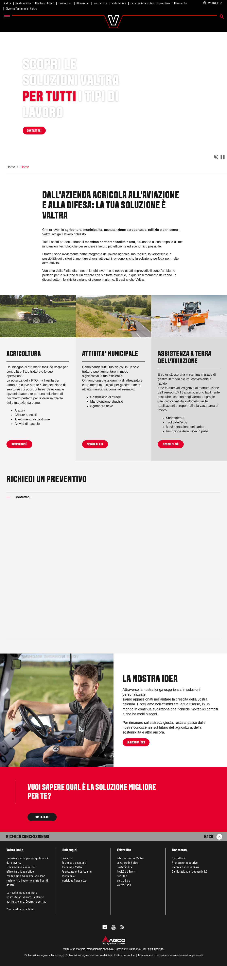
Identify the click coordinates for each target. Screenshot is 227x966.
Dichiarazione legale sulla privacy (43, 955)
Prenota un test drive (185, 863)
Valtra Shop (124, 885)
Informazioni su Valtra (130, 858)
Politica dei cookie (124, 955)
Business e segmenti (74, 863)
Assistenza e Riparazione (77, 871)
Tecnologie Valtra (72, 867)
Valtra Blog (100, 3)
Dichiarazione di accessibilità (189, 871)
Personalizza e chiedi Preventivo (150, 3)
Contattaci (178, 858)
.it (212, 3)
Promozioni (65, 3)
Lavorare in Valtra (128, 863)
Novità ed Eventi (44, 3)
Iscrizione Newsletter (74, 880)
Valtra (7, 3)
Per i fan (122, 876)
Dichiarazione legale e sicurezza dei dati (88, 955)
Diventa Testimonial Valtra (21, 8)
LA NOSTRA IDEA (136, 742)
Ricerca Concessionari (27, 837)
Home (10, 167)
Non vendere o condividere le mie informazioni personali (170, 955)
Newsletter (181, 3)
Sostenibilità (23, 3)
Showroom (82, 3)
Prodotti (67, 858)
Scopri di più (19, 444)
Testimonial (68, 876)
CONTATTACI (34, 130)
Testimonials (118, 3)
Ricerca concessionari (185, 867)
